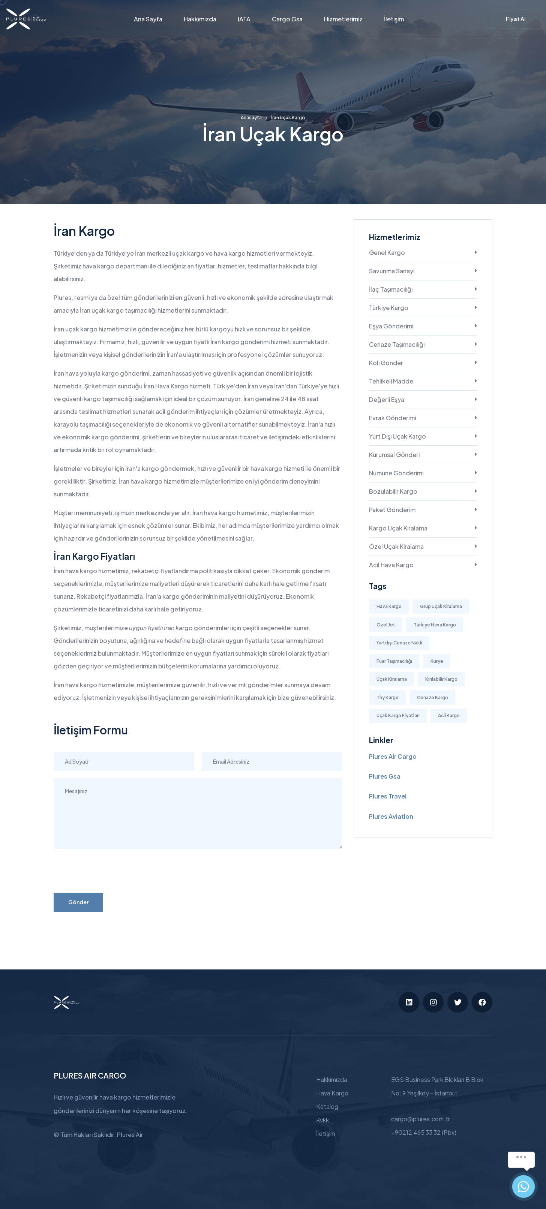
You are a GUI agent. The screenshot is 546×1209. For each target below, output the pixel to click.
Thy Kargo (387, 697)
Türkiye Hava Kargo (435, 625)
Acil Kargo (449, 715)
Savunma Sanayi (391, 271)
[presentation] (111, 870)
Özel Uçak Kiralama (396, 546)
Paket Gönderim (392, 510)
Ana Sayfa (148, 19)
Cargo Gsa (287, 19)
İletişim (394, 19)
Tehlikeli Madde (391, 381)
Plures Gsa (384, 776)
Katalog (327, 1106)
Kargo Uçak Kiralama (398, 528)
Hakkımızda (200, 19)
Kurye (436, 661)
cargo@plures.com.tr (420, 1119)
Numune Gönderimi (396, 473)
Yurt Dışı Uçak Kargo (397, 436)
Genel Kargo (387, 252)
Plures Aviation (391, 816)
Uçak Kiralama (391, 679)
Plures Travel (387, 796)
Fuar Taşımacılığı (394, 661)
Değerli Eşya (386, 399)
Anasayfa (251, 117)
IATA (244, 19)
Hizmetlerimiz (343, 19)
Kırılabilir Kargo (441, 679)
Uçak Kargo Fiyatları (398, 715)
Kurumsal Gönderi (394, 454)
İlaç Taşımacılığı (390, 289)
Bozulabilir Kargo (393, 491)
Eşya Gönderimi (391, 326)
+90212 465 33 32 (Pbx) (423, 1132)
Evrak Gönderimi (392, 418)
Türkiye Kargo (388, 308)
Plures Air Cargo (393, 756)
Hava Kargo (389, 606)
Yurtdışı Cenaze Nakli (399, 643)
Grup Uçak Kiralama (441, 606)
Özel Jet (385, 625)
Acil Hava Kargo (391, 565)
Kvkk (322, 1120)
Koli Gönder (386, 363)
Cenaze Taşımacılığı (396, 344)
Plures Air (130, 1135)
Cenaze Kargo (432, 697)
